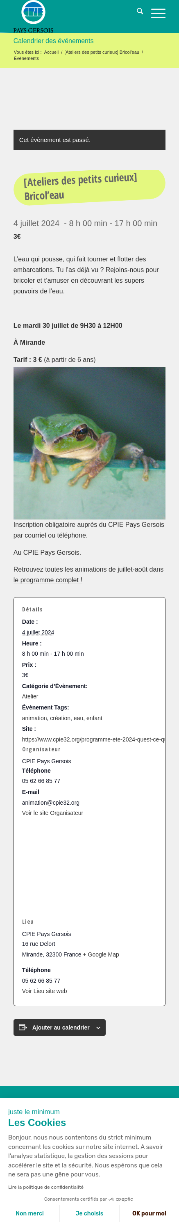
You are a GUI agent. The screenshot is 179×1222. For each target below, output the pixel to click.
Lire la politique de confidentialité (46, 1187)
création (60, 718)
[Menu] (154, 12)
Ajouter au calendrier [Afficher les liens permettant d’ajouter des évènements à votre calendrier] (61, 1027)
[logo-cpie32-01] (74, 16)
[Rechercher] (136, 12)
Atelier (30, 696)
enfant (94, 718)
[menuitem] (136, 12)
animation (34, 718)
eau (78, 718)
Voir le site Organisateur (52, 813)
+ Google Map (101, 954)
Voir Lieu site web (44, 991)
